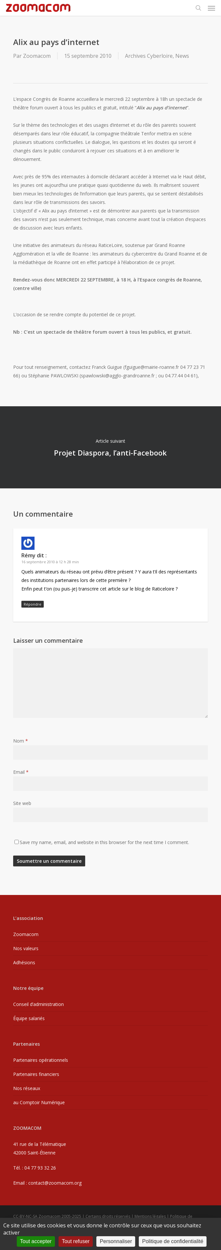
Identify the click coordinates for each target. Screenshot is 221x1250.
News (182, 55)
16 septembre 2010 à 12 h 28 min (50, 561)
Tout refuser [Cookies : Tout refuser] (75, 1241)
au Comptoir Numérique (39, 1102)
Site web (22, 803)
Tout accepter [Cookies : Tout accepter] (36, 1241)
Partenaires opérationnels (40, 1060)
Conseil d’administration (38, 1004)
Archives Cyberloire (149, 55)
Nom (20, 741)
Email (21, 772)
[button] (211, 8)
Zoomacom (37, 55)
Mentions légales (150, 1216)
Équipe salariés (29, 1018)
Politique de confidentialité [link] (172, 1241)
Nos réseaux (26, 1088)
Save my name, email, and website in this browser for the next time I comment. (104, 842)
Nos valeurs (25, 948)
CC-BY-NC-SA (25, 1216)
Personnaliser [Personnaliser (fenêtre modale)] (116, 1241)
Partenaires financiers (36, 1074)
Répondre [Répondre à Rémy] (32, 604)
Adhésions (24, 962)
